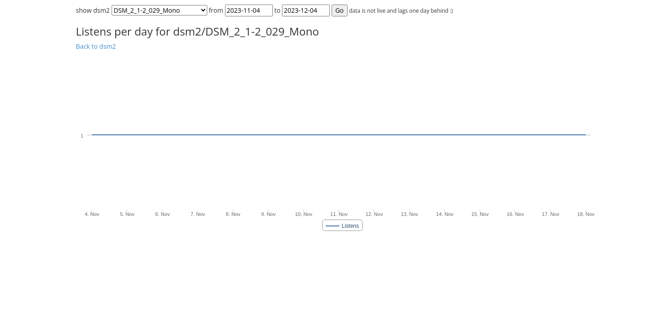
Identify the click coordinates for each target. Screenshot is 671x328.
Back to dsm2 (96, 46)
